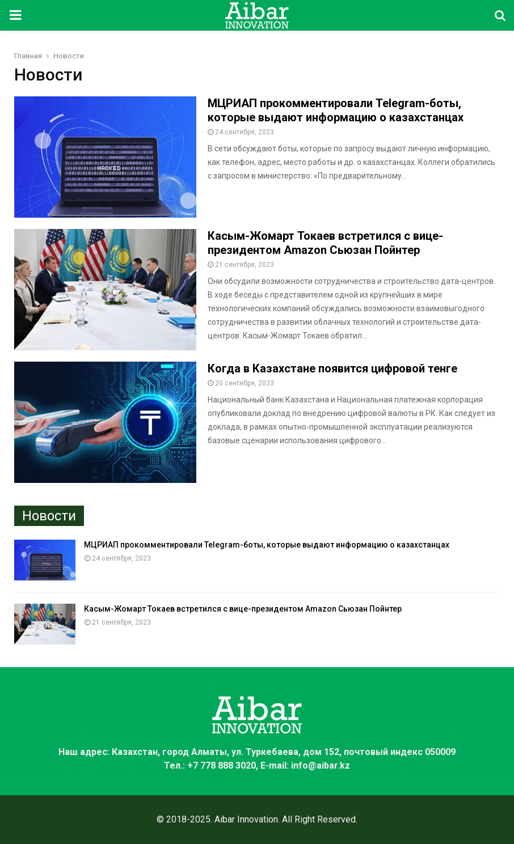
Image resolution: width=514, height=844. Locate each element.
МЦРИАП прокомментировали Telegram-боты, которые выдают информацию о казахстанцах (336, 110)
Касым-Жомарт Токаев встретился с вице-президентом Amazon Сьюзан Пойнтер (325, 243)
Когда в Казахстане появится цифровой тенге (332, 368)
